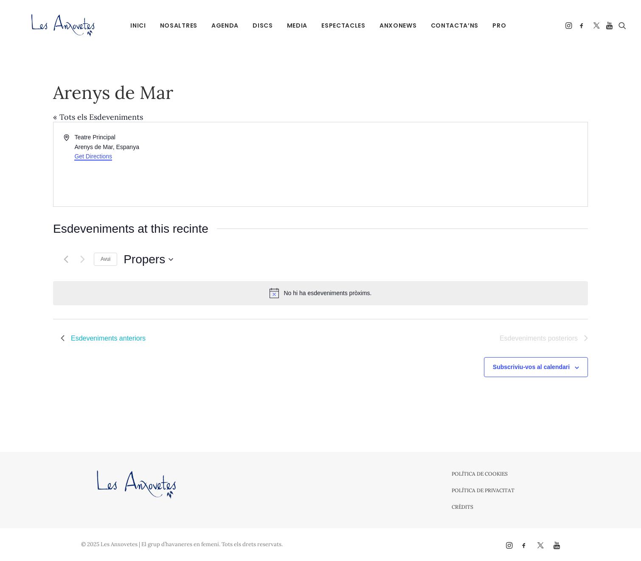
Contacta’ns (450, 25)
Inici (133, 25)
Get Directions (93, 156)
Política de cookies (480, 474)
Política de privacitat (483, 490)
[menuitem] (133, 25)
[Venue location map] (453, 164)
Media (292, 25)
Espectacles (339, 25)
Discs (258, 25)
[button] (569, 25)
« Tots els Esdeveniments (98, 117)
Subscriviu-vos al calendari (531, 367)
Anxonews (393, 25)
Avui (105, 259)
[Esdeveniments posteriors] (82, 259)
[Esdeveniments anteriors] (66, 259)
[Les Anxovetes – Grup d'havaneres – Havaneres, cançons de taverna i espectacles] (49, 25)
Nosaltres (173, 25)
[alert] (320, 293)
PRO (494, 25)
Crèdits (462, 507)
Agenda (220, 25)
